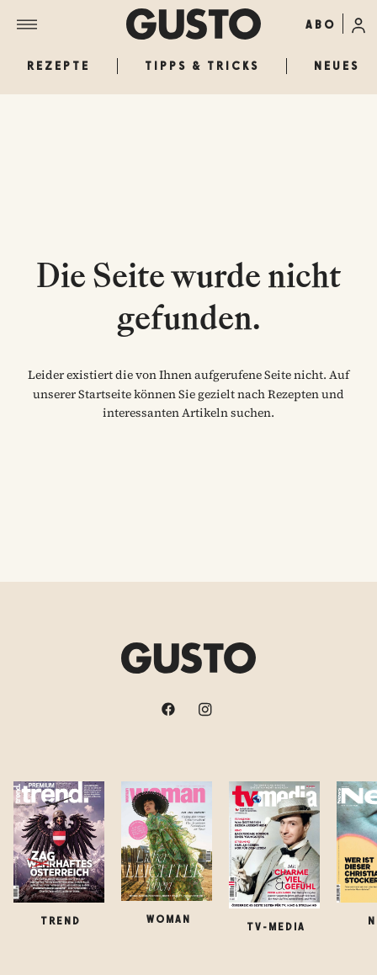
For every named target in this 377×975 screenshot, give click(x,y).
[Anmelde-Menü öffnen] (358, 23)
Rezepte (58, 65)
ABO (320, 24)
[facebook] (170, 709)
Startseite (104, 394)
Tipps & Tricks (202, 65)
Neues (336, 65)
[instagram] (207, 709)
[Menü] (71, 24)
